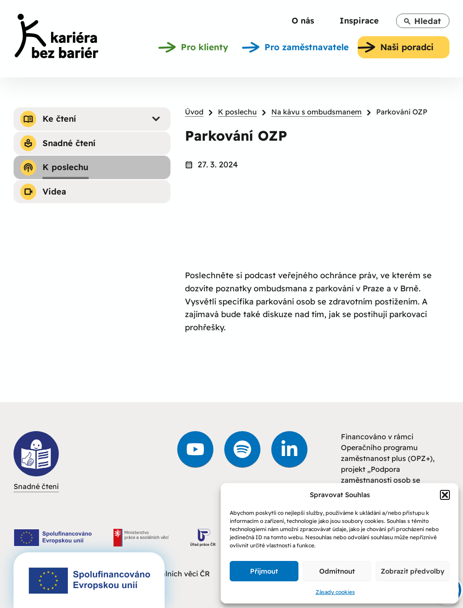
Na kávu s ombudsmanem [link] (316, 111)
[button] (444, 494)
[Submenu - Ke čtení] (156, 119)
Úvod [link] (194, 111)
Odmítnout (337, 571)
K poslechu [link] (237, 111)
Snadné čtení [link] (36, 461)
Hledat (422, 21)
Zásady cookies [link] (335, 592)
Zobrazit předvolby (412, 571)
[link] (56, 38)
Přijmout (264, 571)
